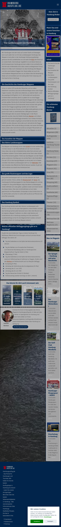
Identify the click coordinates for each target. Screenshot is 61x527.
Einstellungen (48, 517)
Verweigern (50, 521)
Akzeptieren (37, 521)
